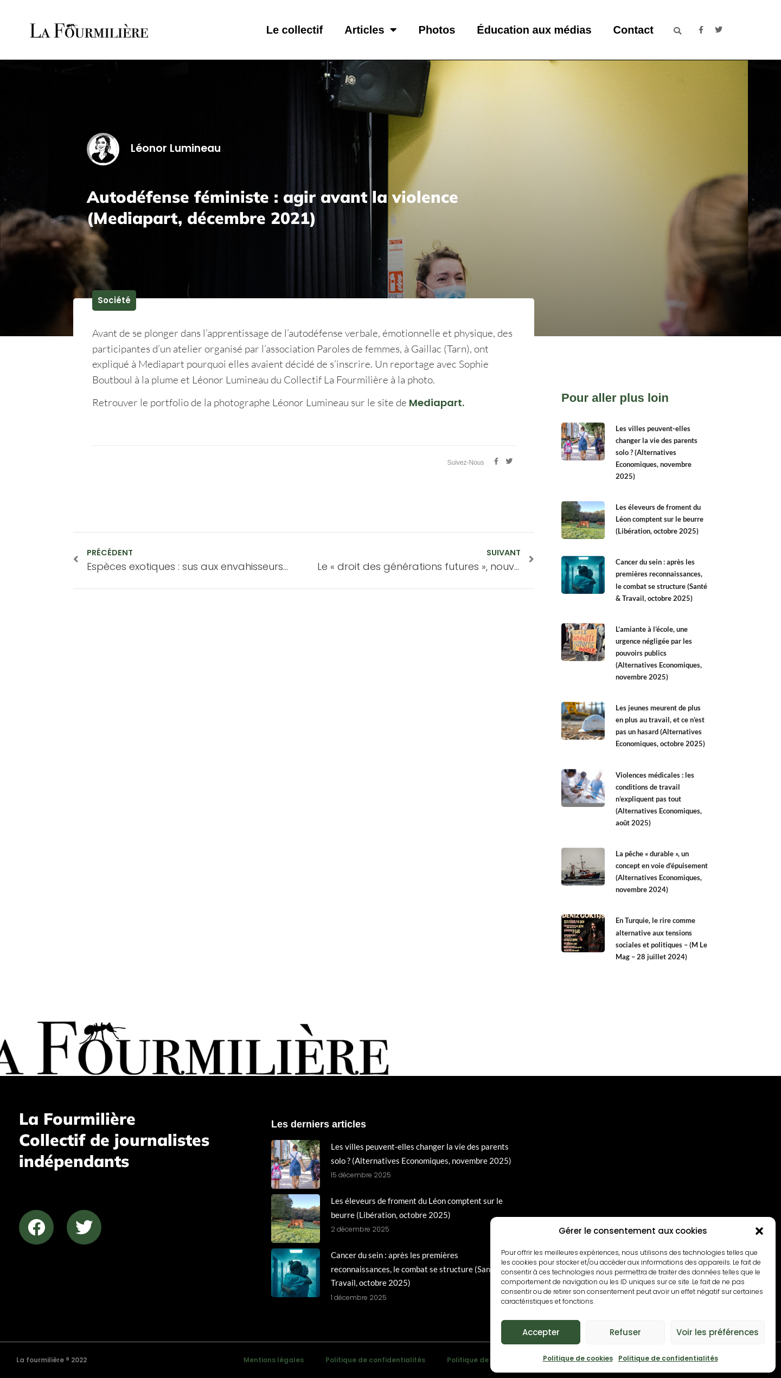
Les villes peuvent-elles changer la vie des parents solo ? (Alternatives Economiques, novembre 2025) (656, 452)
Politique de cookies (578, 1358)
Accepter (541, 1332)
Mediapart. (437, 402)
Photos (437, 30)
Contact (633, 30)
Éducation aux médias (534, 30)
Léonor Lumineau (154, 148)
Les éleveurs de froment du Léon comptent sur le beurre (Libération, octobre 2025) (659, 519)
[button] (759, 1231)
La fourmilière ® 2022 (51, 1359)
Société (114, 300)
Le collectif (294, 30)
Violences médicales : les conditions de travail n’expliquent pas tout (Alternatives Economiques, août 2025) (659, 799)
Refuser (625, 1332)
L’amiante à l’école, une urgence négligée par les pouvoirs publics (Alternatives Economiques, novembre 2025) (659, 653)
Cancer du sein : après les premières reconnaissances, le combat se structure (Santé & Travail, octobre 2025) (418, 1268)
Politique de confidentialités (668, 1358)
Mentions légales (274, 1359)
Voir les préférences (717, 1332)
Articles (370, 30)
